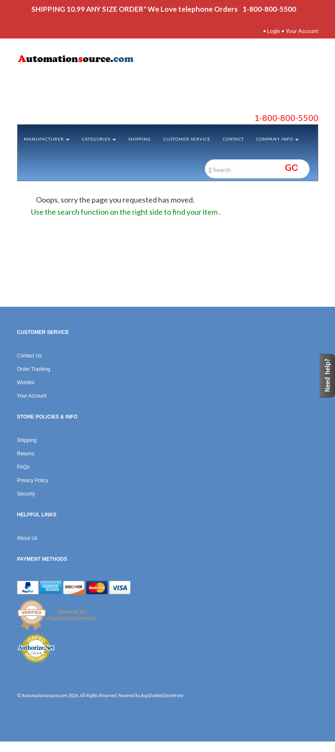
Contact (233, 138)
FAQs (23, 467)
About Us (27, 538)
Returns (26, 454)
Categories (99, 138)
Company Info (277, 138)
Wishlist (25, 382)
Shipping (139, 138)
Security (26, 494)
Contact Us (29, 356)
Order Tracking (33, 369)
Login (273, 31)
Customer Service (187, 138)
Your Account (302, 31)
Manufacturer (46, 138)
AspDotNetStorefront (162, 695)
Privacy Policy (33, 480)
